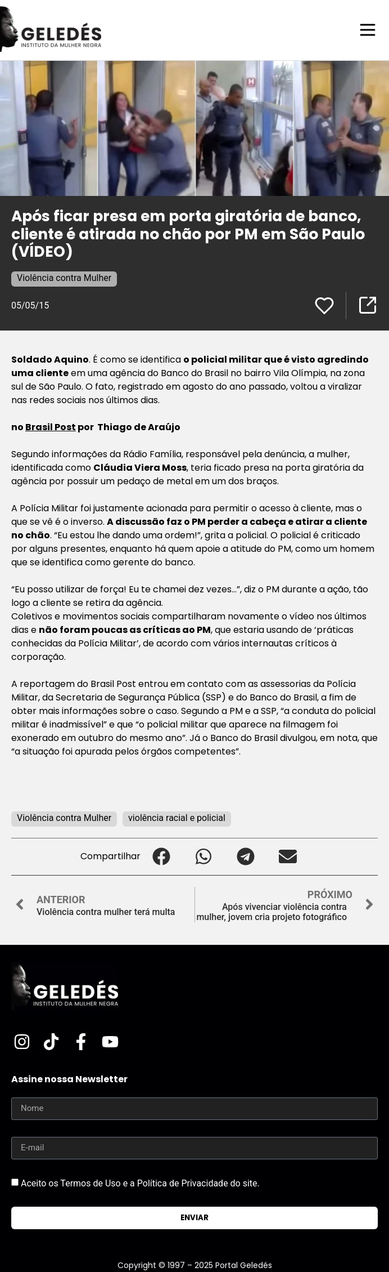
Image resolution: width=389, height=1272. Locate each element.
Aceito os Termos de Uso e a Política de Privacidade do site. (140, 1183)
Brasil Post (50, 427)
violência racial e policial (176, 818)
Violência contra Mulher (64, 278)
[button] (162, 856)
